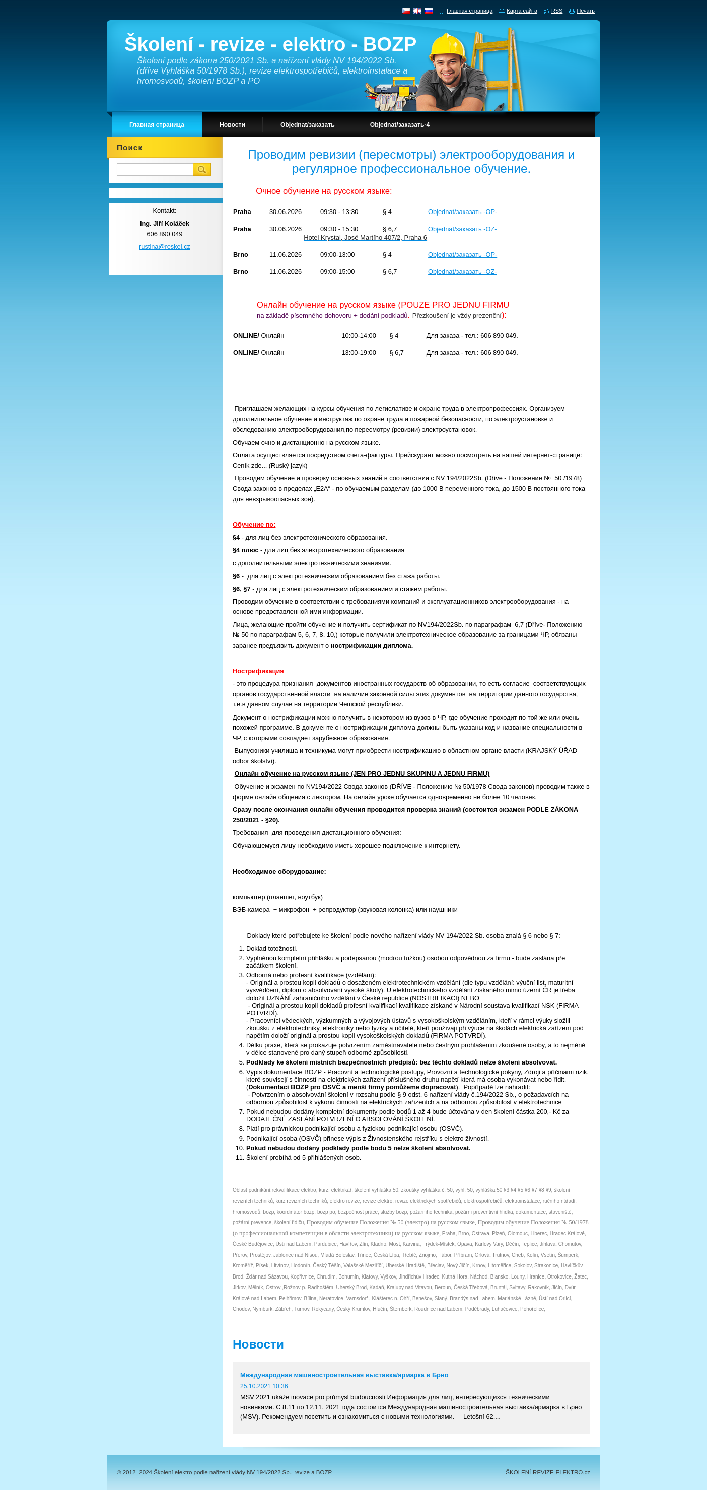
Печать (586, 11)
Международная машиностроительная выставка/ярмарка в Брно (344, 1375)
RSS (556, 11)
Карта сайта (522, 11)
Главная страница (469, 11)
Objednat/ (442, 229)
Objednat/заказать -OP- (462, 212)
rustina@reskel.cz (164, 246)
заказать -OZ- (476, 229)
